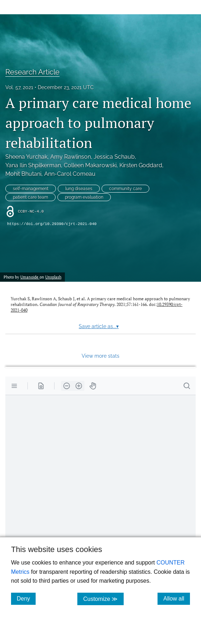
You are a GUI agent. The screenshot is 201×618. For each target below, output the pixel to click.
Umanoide (30, 277)
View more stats (100, 356)
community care (125, 188)
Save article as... (99, 326)
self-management (30, 188)
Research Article (32, 72)
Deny (26, 598)
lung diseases (78, 188)
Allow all (176, 598)
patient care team (30, 197)
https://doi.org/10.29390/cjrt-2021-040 (52, 224)
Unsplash (53, 277)
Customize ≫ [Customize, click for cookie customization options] (103, 598)
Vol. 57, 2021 (19, 87)
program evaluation (84, 197)
